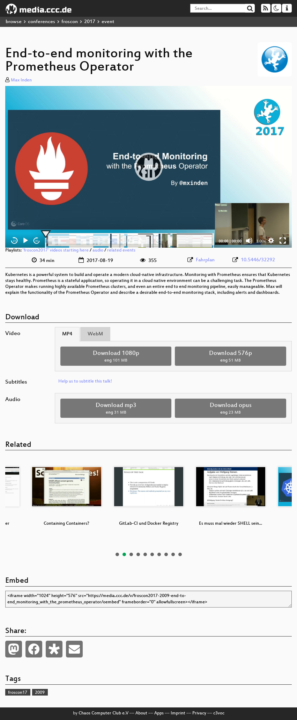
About (141, 713)
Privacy (199, 713)
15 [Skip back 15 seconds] (14, 240)
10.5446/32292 (258, 260)
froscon (69, 22)
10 (180, 554)
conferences (41, 22)
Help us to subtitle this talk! (85, 381)
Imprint (178, 713)
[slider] (129, 241)
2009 (40, 692)
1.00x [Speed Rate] (261, 241)
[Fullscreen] (282, 240)
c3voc (218, 713)
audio (97, 250)
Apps (159, 713)
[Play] (25, 240)
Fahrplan (205, 260)
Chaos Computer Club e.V (103, 713)
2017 (89, 22)
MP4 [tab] (67, 334)
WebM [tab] (95, 334)
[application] (148, 167)
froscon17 (17, 692)
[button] (148, 166)
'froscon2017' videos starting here (56, 250)
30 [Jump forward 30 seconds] (36, 240)
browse (14, 22)
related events (121, 250)
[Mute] (249, 240)
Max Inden (21, 80)
